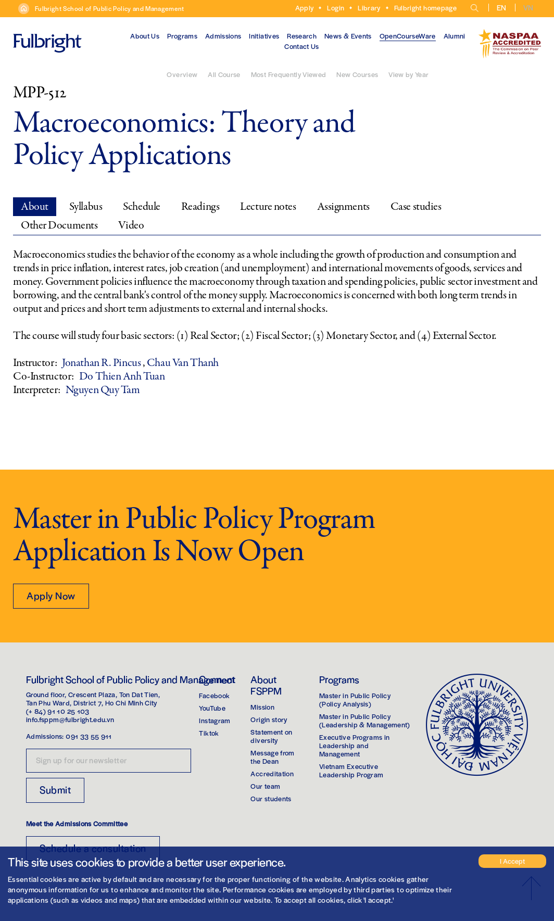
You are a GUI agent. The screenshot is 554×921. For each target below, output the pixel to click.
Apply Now (51, 595)
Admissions (223, 36)
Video (131, 225)
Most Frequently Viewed (288, 74)
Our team (265, 786)
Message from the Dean (272, 757)
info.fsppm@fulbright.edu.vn (70, 719)
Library (369, 7)
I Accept (512, 861)
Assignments (343, 207)
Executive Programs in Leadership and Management (354, 745)
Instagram (214, 720)
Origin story (268, 719)
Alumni (454, 36)
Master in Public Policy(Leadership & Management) (364, 720)
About (34, 207)
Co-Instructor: (43, 376)
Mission (262, 707)
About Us (144, 36)
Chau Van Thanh (183, 363)
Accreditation (272, 773)
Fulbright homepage (425, 7)
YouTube (212, 708)
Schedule (141, 207)
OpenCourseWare (408, 36)
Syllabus (85, 207)
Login (335, 7)
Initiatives (264, 36)
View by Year (408, 74)
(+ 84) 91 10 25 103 (58, 711)
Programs (182, 36)
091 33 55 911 (89, 736)
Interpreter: (36, 390)
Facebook (214, 695)
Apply (304, 7)
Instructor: (35, 363)
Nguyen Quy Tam (103, 390)
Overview (182, 74)
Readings (200, 207)
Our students (270, 798)
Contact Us (301, 46)
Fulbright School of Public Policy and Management (109, 8)
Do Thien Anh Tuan (122, 376)
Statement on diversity (271, 736)
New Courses (357, 74)
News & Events (348, 36)
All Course (224, 74)
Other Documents (59, 225)
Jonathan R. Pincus (102, 363)
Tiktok (209, 733)
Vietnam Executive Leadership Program (351, 770)
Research (302, 36)
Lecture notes (268, 207)
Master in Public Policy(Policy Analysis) (355, 699)
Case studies (416, 207)
